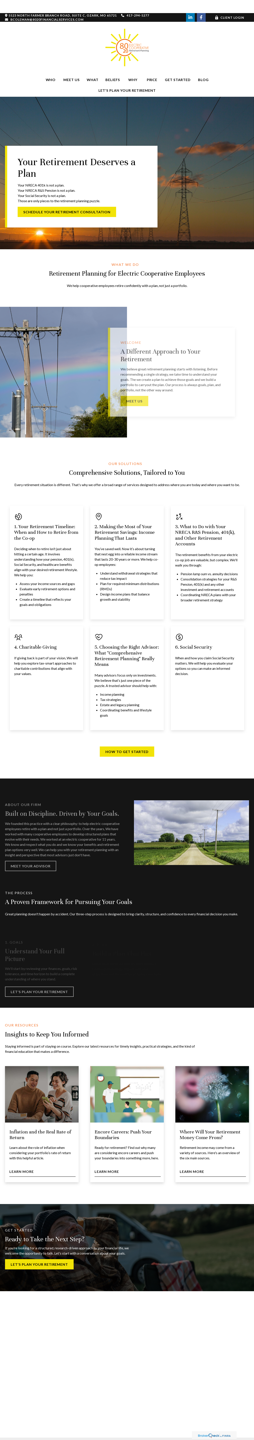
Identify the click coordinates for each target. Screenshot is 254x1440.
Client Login (229, 4)
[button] (50, 66)
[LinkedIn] (190, 4)
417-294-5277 (135, 2)
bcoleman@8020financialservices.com (44, 6)
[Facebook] (201, 4)
